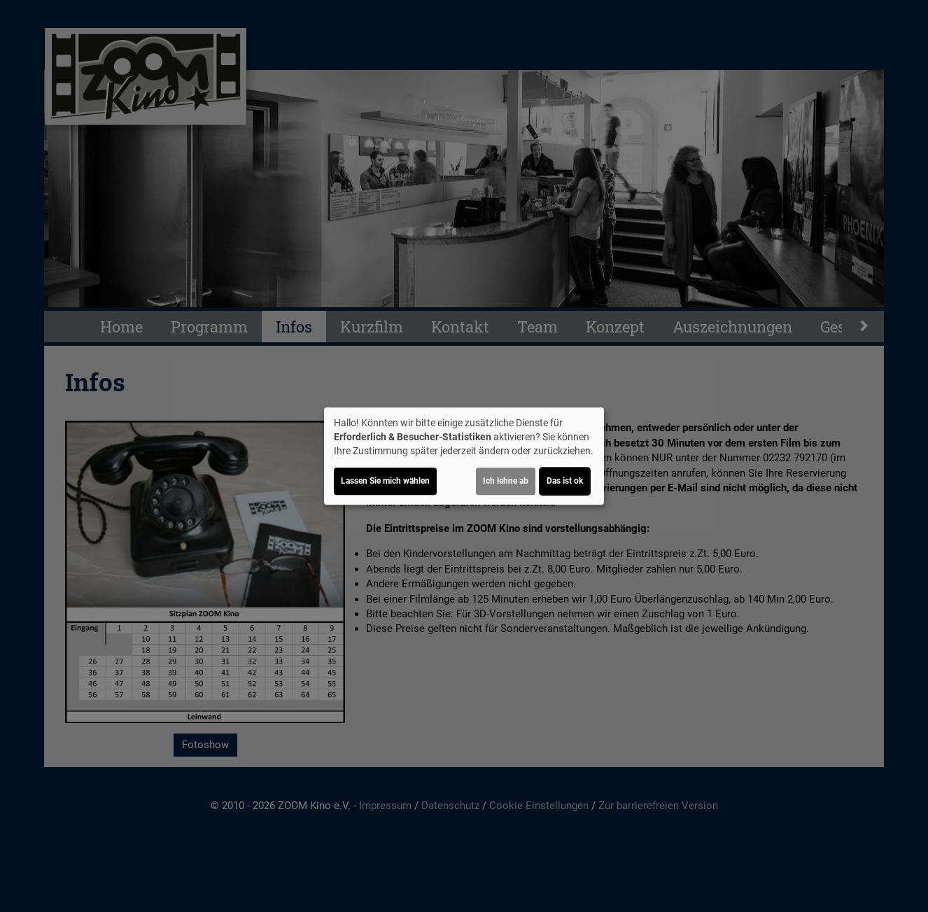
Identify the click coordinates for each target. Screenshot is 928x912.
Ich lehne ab (505, 481)
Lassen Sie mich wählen (385, 481)
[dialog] (464, 456)
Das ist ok (565, 481)
